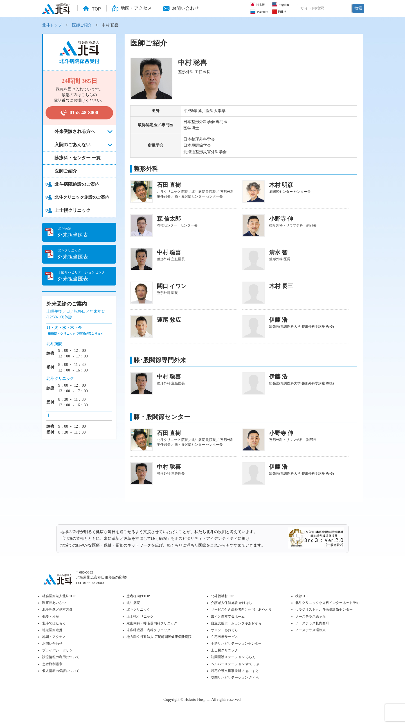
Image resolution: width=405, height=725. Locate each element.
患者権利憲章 (52, 664)
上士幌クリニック (140, 616)
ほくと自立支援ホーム (228, 616)
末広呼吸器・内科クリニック (148, 630)
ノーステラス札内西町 (312, 623)
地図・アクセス (54, 637)
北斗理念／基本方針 (57, 609)
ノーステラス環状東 (310, 630)
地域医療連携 (52, 630)
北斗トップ (52, 25)
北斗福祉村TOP (222, 596)
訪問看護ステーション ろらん (233, 657)
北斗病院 (133, 603)
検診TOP (301, 596)
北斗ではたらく (54, 623)
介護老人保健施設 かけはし (231, 603)
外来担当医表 (87, 232)
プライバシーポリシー (59, 650)
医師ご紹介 (82, 25)
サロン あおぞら (224, 630)
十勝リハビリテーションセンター (236, 643)
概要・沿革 (50, 616)
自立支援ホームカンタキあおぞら (236, 623)
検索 (358, 8)
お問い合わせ (52, 643)
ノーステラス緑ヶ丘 (310, 616)
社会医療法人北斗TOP (58, 596)
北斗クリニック (138, 609)
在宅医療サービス (224, 637)
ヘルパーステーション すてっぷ (235, 664)
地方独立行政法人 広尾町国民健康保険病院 (159, 637)
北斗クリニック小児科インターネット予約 (327, 603)
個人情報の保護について (60, 671)
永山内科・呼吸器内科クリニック (152, 623)
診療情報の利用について (60, 657)
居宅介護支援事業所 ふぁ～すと (235, 671)
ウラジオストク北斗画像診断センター (324, 609)
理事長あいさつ (54, 603)
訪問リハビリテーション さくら (235, 677)
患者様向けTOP (138, 596)
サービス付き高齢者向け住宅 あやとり (241, 609)
